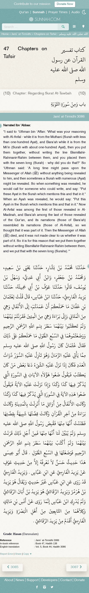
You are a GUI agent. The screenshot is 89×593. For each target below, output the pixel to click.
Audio (75, 12)
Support (33, 580)
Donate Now (65, 4)
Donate (79, 580)
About (8, 580)
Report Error (6, 554)
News (20, 580)
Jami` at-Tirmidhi (21, 34)
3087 (77, 567)
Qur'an (24, 12)
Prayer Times (57, 12)
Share (18, 554)
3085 (12, 567)
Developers (49, 580)
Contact (66, 580)
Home (5, 34)
